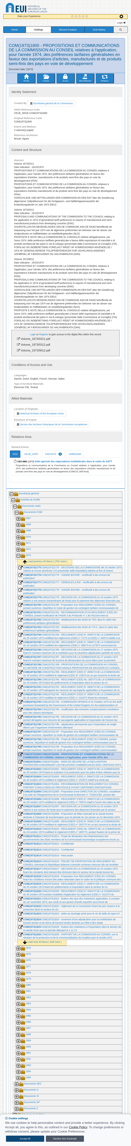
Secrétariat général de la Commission (51, 103)
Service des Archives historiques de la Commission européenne (51, 424)
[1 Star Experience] (73, 16)
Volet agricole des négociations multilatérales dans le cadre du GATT (73, 461)
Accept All (25, 1138)
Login (121, 22)
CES (15, 454)
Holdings (38, 29)
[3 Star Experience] (80, 16)
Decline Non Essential (65, 1138)
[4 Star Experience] (83, 16)
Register (43, 334)
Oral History (99, 29)
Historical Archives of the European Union (40, 413)
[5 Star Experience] (87, 16)
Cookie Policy (78, 1127)
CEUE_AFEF (31, 454)
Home (14, 29)
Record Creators (68, 29)
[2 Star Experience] (76, 16)
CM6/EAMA (75, 454)
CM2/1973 (53, 454)
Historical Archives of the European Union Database (36, 8)
